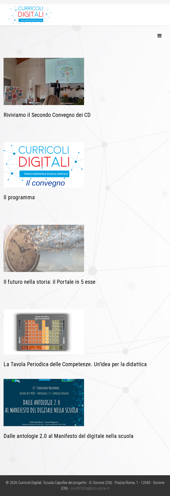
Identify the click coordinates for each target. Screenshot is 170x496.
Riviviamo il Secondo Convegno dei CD (47, 115)
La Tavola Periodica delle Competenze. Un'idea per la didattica (75, 364)
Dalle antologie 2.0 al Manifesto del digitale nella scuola (69, 436)
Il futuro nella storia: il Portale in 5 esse (49, 282)
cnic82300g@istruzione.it (90, 488)
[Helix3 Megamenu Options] (159, 35)
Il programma (19, 197)
